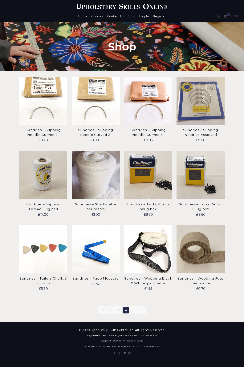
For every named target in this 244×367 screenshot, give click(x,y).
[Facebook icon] (114, 353)
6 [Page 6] (141, 310)
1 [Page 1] (102, 310)
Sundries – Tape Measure (96, 278)
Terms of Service (148, 346)
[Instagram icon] (130, 353)
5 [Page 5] (134, 310)
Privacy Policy (132, 346)
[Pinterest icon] (125, 353)
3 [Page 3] (118, 310)
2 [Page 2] (110, 310)
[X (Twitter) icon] (119, 353)
